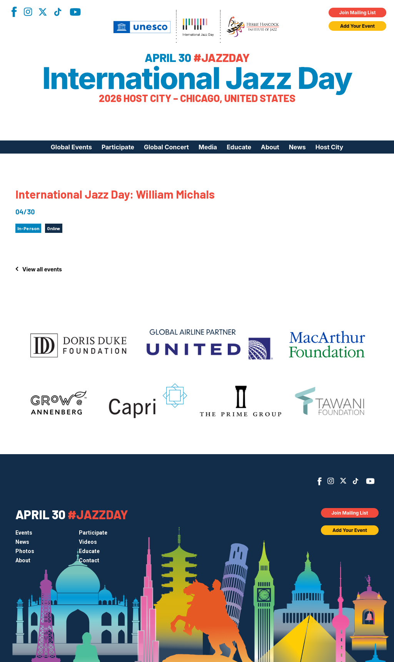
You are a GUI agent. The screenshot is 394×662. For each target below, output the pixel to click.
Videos (88, 542)
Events (23, 533)
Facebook (14, 12)
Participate (118, 147)
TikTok (58, 12)
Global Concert (166, 147)
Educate (239, 147)
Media (208, 147)
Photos (24, 551)
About (270, 147)
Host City (329, 147)
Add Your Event (357, 26)
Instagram (28, 12)
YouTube (75, 12)
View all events (42, 269)
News (297, 147)
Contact (89, 560)
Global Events (71, 147)
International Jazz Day (197, 78)
